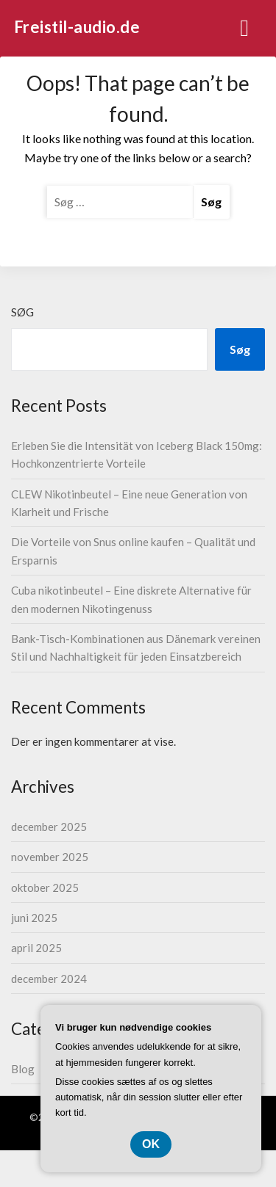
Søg (22, 312)
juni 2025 (34, 917)
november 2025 (49, 856)
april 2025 (36, 947)
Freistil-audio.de (77, 27)
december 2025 (49, 826)
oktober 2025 (45, 887)
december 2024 (49, 978)
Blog (23, 1068)
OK (151, 1144)
